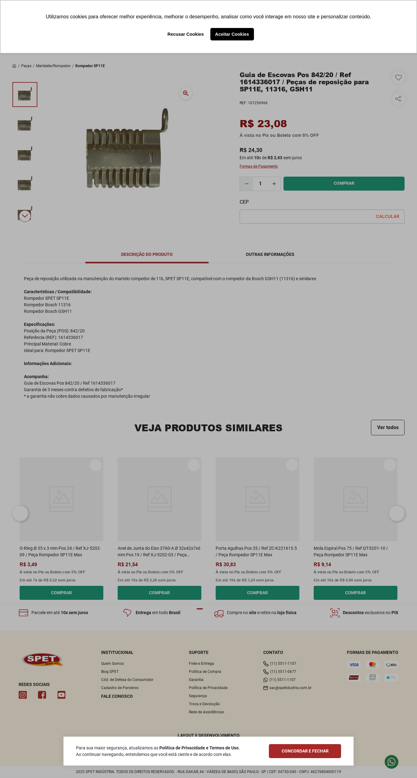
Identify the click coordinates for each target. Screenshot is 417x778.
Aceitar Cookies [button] (232, 34)
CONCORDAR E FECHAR (305, 750)
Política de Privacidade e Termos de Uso (199, 747)
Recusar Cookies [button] (185, 34)
